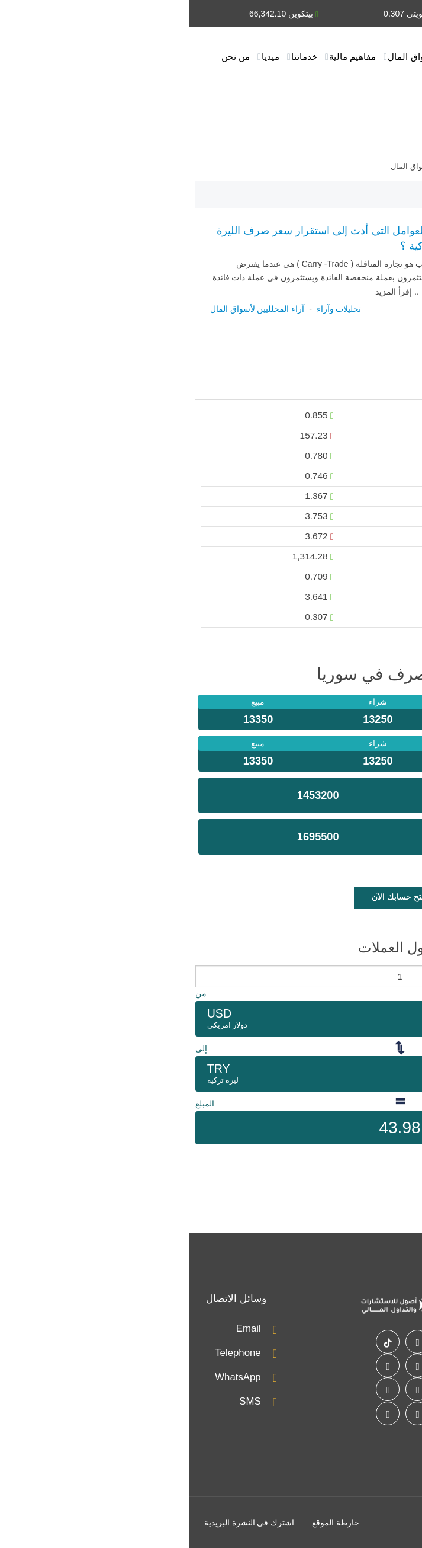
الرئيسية (394, 57)
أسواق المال (222, 57)
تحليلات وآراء (281, 57)
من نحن (47, 57)
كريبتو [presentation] (352, 389)
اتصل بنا (395, 98)
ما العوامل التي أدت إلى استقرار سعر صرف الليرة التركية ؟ (138, 238)
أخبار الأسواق (342, 57)
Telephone (49, 1352)
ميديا (82, 57)
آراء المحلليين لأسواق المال (68, 309)
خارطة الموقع (146, 1522)
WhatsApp (49, 1377)
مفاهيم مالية (163, 57)
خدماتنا (115, 57)
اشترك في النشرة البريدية (60, 1522)
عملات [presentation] (394, 389)
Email (59, 1328)
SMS (61, 1401)
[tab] (394, 389)
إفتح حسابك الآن (211, 896)
